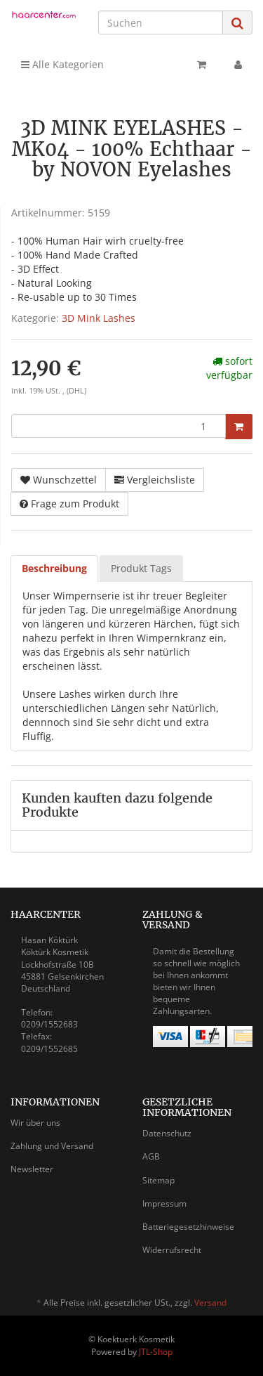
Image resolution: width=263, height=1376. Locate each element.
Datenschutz (166, 1133)
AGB (151, 1156)
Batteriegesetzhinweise (188, 1227)
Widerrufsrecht (171, 1250)
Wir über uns (35, 1123)
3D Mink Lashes (98, 318)
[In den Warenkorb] (238, 426)
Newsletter (32, 1169)
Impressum (164, 1203)
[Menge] (118, 426)
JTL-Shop (156, 1352)
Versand (210, 1303)
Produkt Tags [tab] (141, 568)
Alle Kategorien (62, 64)
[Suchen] (160, 22)
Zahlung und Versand (52, 1146)
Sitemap (158, 1180)
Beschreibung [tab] (54, 568)
